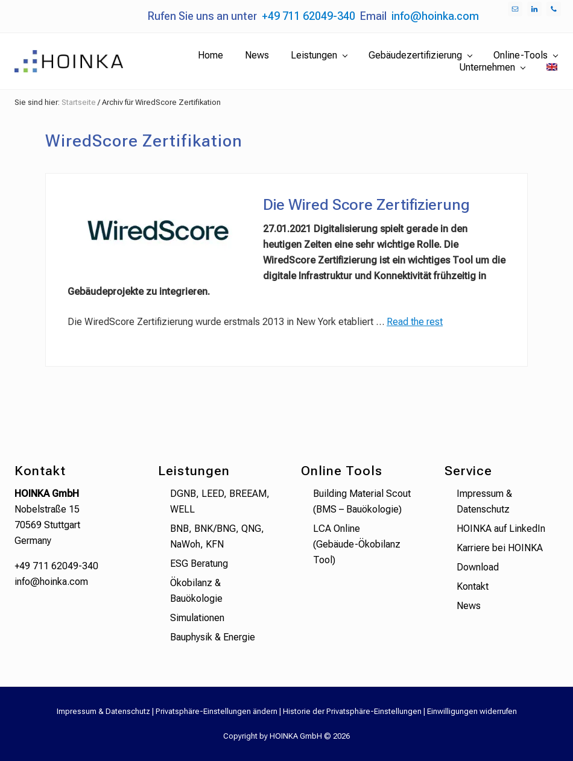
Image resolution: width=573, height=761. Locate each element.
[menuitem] (552, 68)
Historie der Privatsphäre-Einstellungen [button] (352, 711)
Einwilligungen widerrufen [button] (472, 711)
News (469, 605)
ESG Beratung (199, 563)
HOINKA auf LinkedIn (501, 528)
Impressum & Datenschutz (103, 711)
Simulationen (197, 618)
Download (478, 567)
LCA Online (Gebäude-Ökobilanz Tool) (356, 544)
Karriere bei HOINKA (500, 548)
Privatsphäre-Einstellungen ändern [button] (216, 711)
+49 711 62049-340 (308, 16)
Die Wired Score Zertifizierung (366, 204)
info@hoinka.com (435, 16)
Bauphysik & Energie (212, 637)
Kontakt (473, 586)
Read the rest (415, 321)
